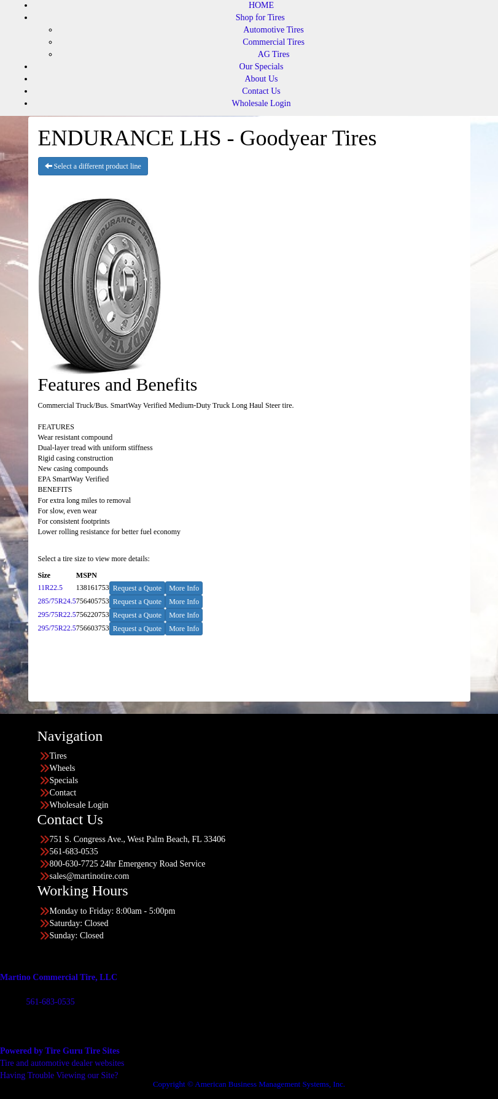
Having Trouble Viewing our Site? (59, 1075)
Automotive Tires (273, 29)
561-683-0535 (50, 1001)
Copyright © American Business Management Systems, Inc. (249, 1084)
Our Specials (261, 66)
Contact (63, 792)
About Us (261, 78)
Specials (64, 780)
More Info (184, 588)
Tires (58, 755)
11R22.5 (50, 587)
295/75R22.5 (57, 614)
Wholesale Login (260, 103)
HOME (261, 5)
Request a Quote (137, 588)
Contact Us (261, 91)
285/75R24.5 (57, 601)
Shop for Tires (260, 17)
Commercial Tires (274, 42)
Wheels (63, 768)
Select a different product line (93, 166)
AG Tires (274, 54)
